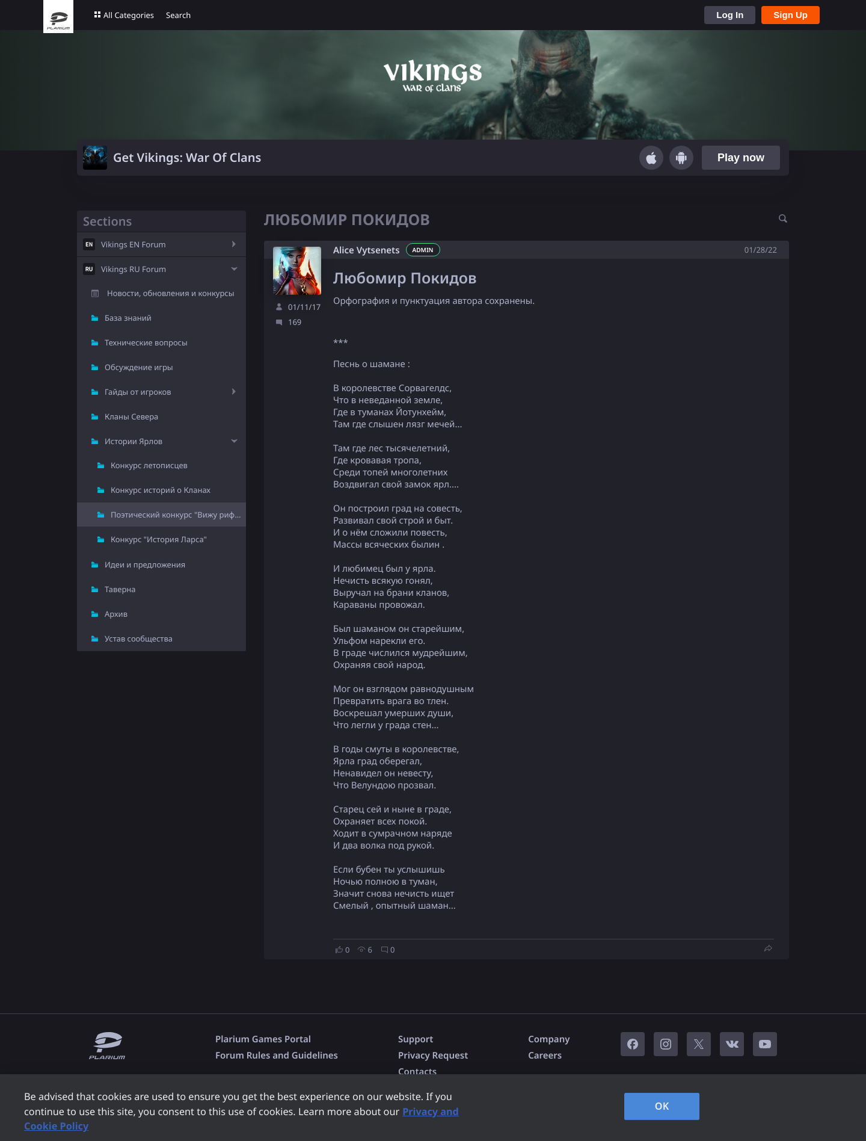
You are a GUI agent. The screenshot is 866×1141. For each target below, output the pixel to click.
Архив (116, 613)
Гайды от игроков (138, 391)
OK (662, 1106)
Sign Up (790, 15)
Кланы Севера (131, 416)
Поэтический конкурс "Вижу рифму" (178, 514)
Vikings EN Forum (133, 244)
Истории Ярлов (133, 441)
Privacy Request (433, 1056)
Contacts (417, 1072)
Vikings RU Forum (133, 269)
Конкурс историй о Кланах (160, 489)
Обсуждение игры (139, 367)
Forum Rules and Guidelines (276, 1056)
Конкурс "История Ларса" (159, 539)
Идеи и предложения (145, 564)
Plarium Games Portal (263, 1039)
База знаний (128, 317)
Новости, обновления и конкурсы (171, 293)
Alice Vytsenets (366, 250)
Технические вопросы (146, 342)
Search (178, 15)
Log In (729, 15)
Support (415, 1039)
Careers (545, 1056)
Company (549, 1039)
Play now (740, 158)
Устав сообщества (139, 638)
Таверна (120, 589)
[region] (433, 1107)
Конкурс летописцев (149, 465)
